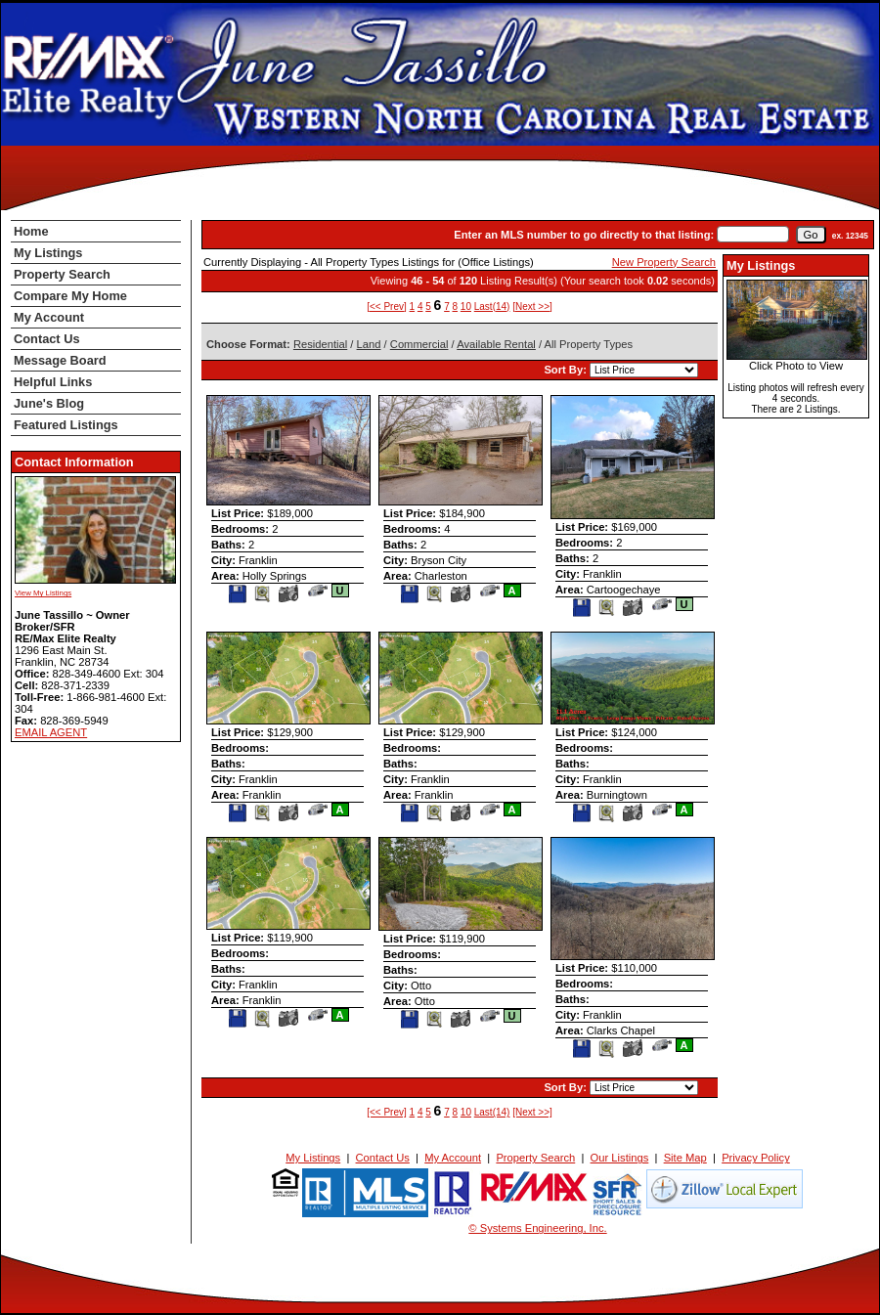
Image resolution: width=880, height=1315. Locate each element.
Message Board (60, 360)
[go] (811, 234)
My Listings (48, 252)
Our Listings (620, 1157)
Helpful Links (53, 381)
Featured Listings (66, 424)
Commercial (419, 344)
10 (466, 306)
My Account (49, 317)
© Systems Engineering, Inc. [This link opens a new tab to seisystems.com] (537, 1228)
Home (31, 231)
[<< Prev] (387, 306)
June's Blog (49, 403)
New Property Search (664, 262)
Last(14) (492, 306)
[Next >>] (532, 306)
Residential (320, 344)
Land (369, 344)
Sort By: (567, 369)
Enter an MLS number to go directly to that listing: (584, 235)
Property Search (62, 274)
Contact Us (47, 338)
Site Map (685, 1157)
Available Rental (496, 344)
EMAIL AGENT (51, 732)
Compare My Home (70, 295)
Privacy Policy (756, 1157)
